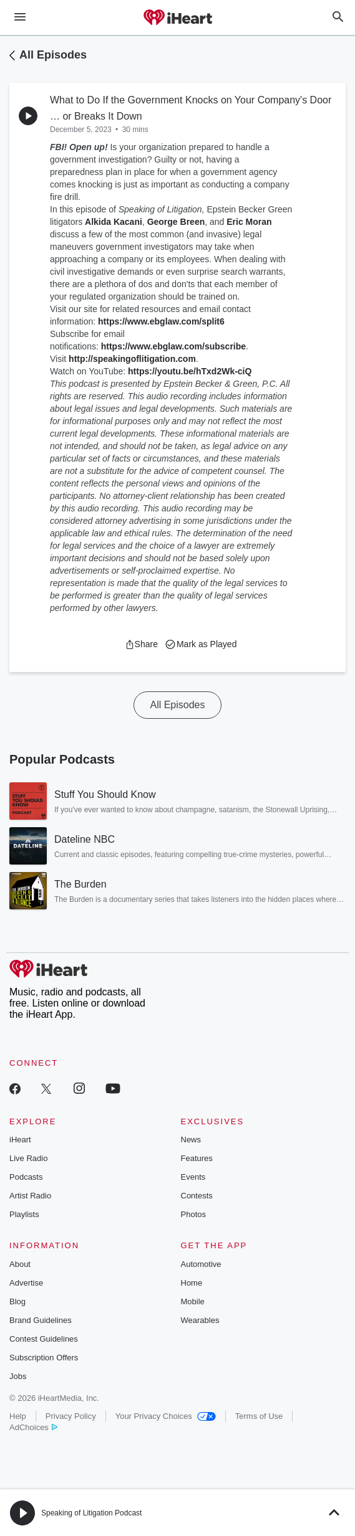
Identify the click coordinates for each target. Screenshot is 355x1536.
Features (197, 1158)
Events (193, 1177)
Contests (197, 1195)
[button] (141, 644)
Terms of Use (259, 1416)
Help (17, 1416)
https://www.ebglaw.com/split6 (161, 321)
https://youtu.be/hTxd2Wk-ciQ (189, 371)
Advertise (26, 1282)
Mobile (193, 1301)
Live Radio (28, 1158)
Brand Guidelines (40, 1320)
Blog (17, 1301)
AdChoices (33, 1427)
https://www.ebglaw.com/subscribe (173, 346)
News (191, 1139)
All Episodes (53, 55)
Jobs (17, 1376)
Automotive (201, 1264)
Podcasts (25, 1177)
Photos (193, 1214)
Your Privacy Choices (165, 1416)
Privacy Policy (71, 1416)
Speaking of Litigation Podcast (91, 1513)
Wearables (200, 1320)
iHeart (20, 1139)
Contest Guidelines (43, 1339)
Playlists (24, 1214)
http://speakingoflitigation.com (132, 359)
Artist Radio (30, 1195)
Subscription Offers (43, 1357)
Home (192, 1282)
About (20, 1264)
